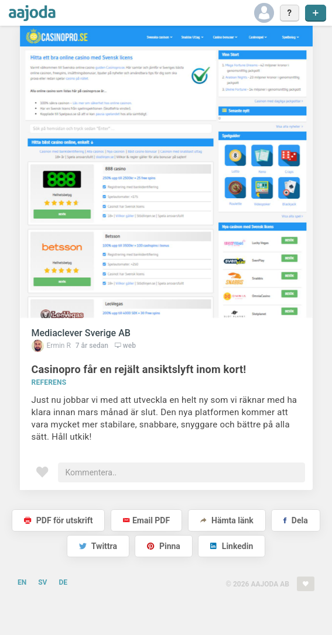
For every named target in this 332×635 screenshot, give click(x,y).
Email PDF (146, 520)
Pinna (163, 546)
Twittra (98, 546)
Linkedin (231, 546)
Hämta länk (227, 520)
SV (42, 582)
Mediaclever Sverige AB (81, 333)
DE (63, 582)
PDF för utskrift (58, 520)
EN (22, 582)
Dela (295, 520)
